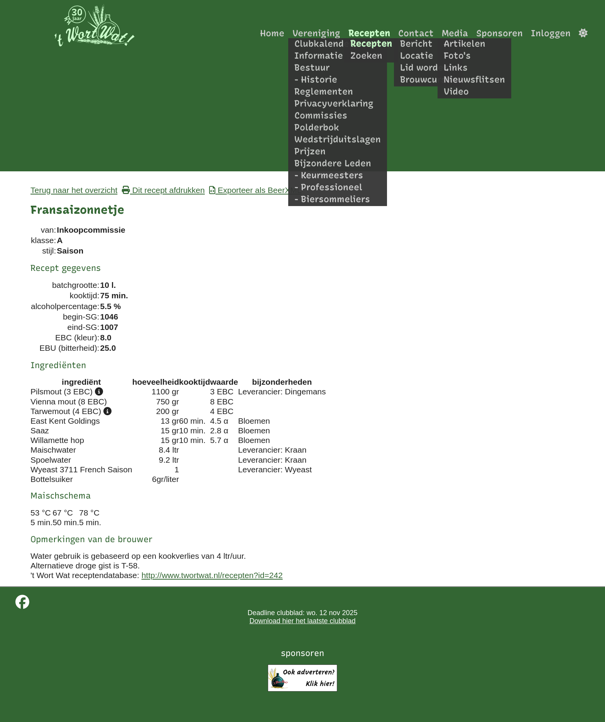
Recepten (369, 33)
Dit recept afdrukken (163, 190)
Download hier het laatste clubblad (302, 621)
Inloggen (551, 33)
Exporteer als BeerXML (255, 190)
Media (455, 33)
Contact (416, 33)
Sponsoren (499, 33)
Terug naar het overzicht (73, 190)
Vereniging (316, 33)
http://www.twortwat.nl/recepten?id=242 (212, 575)
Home (272, 33)
